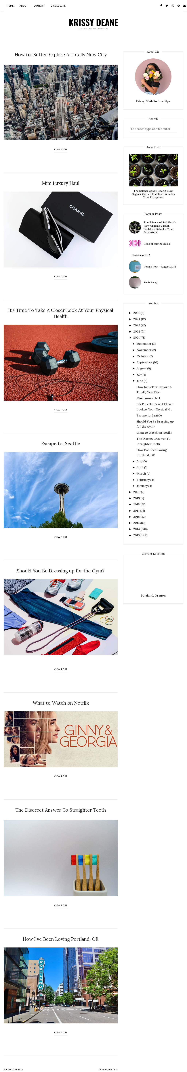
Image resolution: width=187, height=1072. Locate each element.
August (142, 368)
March (142, 473)
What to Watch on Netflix (61, 689)
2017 (136, 510)
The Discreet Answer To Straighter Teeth (60, 794)
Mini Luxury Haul (61, 181)
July (139, 374)
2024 (137, 319)
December (144, 343)
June (140, 381)
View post (60, 148)
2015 (136, 523)
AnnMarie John (46, 1067)
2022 (137, 331)
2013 (136, 535)
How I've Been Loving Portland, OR (60, 922)
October (143, 356)
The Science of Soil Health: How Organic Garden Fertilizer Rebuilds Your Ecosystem (153, 194)
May (140, 461)
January (142, 486)
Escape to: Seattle (60, 432)
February (143, 479)
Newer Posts (14, 1052)
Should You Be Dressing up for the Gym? (61, 558)
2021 (136, 337)
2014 (137, 529)
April (140, 467)
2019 (137, 498)
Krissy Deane (20, 1067)
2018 (136, 504)
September (145, 362)
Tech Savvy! (151, 282)
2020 (137, 492)
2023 (137, 325)
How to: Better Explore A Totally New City (61, 53)
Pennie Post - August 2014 (160, 266)
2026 (137, 313)
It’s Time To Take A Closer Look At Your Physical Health (61, 306)
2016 (136, 516)
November (144, 350)
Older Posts (107, 1052)
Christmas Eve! (140, 255)
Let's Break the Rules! (157, 243)
